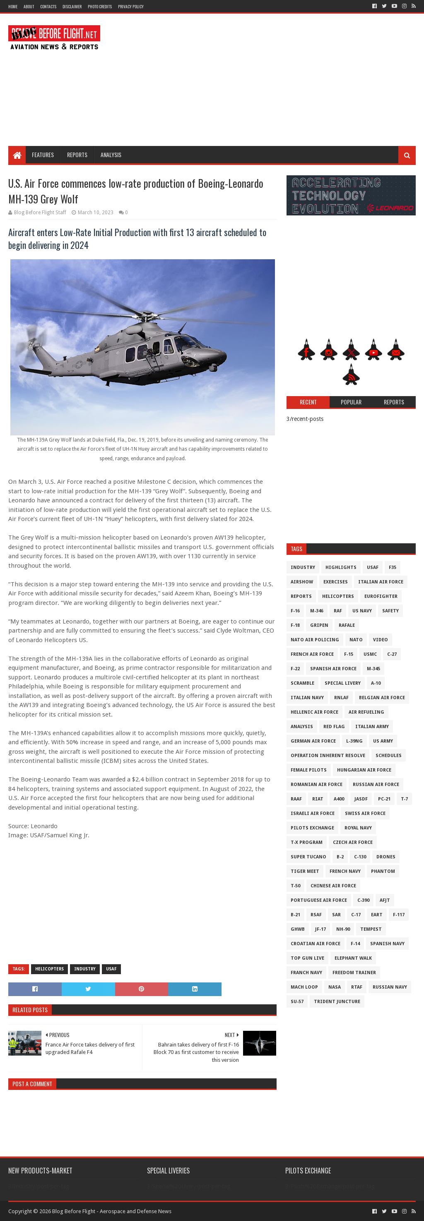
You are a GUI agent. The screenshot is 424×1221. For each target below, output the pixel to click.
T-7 (404, 799)
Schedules (389, 755)
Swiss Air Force (365, 813)
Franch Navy (306, 972)
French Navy (345, 871)
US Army (383, 741)
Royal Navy (358, 828)
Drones (385, 857)
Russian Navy (390, 987)
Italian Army (372, 726)
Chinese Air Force (333, 886)
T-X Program (307, 842)
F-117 (399, 915)
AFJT (385, 900)
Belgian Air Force (382, 697)
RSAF (316, 915)
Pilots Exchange (312, 828)
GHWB (298, 929)
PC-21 (384, 799)
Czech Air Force (353, 842)
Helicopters (49, 969)
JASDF (361, 799)
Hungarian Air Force (364, 770)
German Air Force (313, 741)
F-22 (295, 668)
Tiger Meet (305, 871)
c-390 (363, 900)
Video (380, 640)
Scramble (302, 683)
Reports (77, 154)
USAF (111, 969)
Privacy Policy (131, 6)
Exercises (335, 582)
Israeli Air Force (313, 813)
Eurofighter (381, 596)
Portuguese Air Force (319, 900)
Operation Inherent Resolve (328, 755)
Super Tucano (308, 857)
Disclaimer (72, 6)
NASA (334, 987)
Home (12, 6)
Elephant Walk (353, 958)
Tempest (371, 929)
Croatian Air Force (315, 943)
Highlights (341, 567)
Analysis (111, 154)
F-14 (355, 943)
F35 (392, 567)
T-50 (295, 886)
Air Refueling (366, 712)
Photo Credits (100, 6)
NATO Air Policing (315, 640)
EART (377, 915)
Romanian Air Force (316, 784)
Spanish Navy (387, 943)
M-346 (316, 611)
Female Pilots (309, 770)
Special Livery (343, 683)
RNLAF (341, 697)
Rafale (347, 625)
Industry (85, 969)
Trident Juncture (337, 1001)
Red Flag (334, 726)
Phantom (383, 871)
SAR (336, 915)
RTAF (356, 987)
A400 (339, 799)
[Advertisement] (265, 80)
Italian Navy (307, 697)
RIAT (317, 799)
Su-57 (297, 1001)
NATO (356, 640)
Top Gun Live (307, 958)
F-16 (295, 611)
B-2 (340, 857)
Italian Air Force (380, 582)
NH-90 (343, 929)
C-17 (356, 915)
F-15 (348, 654)
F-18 (295, 625)
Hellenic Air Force (314, 712)
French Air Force (312, 654)
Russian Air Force (376, 784)
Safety (390, 611)
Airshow (302, 582)
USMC (370, 654)
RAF (338, 611)
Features (43, 154)
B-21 (295, 915)
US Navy (362, 611)
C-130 (360, 857)
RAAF (296, 799)
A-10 (376, 683)
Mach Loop (304, 987)
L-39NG (354, 741)
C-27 (392, 654)
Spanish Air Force (333, 668)
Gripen (319, 625)
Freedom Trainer (354, 972)
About (29, 6)
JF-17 (320, 929)
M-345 (373, 668)
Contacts (48, 6)
